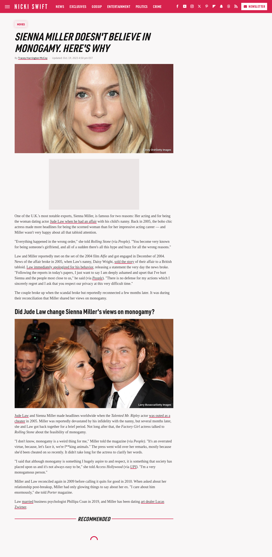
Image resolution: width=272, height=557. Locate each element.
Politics (142, 6)
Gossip (97, 6)
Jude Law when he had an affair (73, 221)
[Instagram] (192, 7)
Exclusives (78, 6)
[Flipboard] (214, 7)
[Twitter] (199, 7)
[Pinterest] (207, 7)
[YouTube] (185, 7)
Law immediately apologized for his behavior (60, 267)
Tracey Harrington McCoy (32, 58)
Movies (21, 24)
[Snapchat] (221, 7)
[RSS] (236, 7)
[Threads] (229, 7)
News (60, 6)
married (27, 502)
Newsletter (254, 6)
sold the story (124, 262)
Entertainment (118, 6)
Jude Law (22, 416)
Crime (157, 6)
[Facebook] (177, 7)
